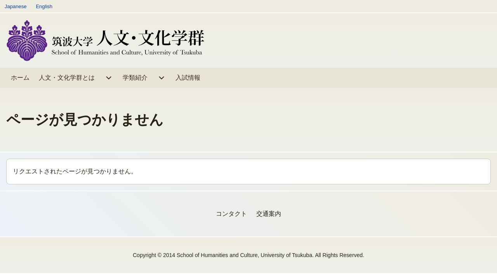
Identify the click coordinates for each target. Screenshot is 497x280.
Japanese (15, 6)
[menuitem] (20, 78)
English (44, 6)
